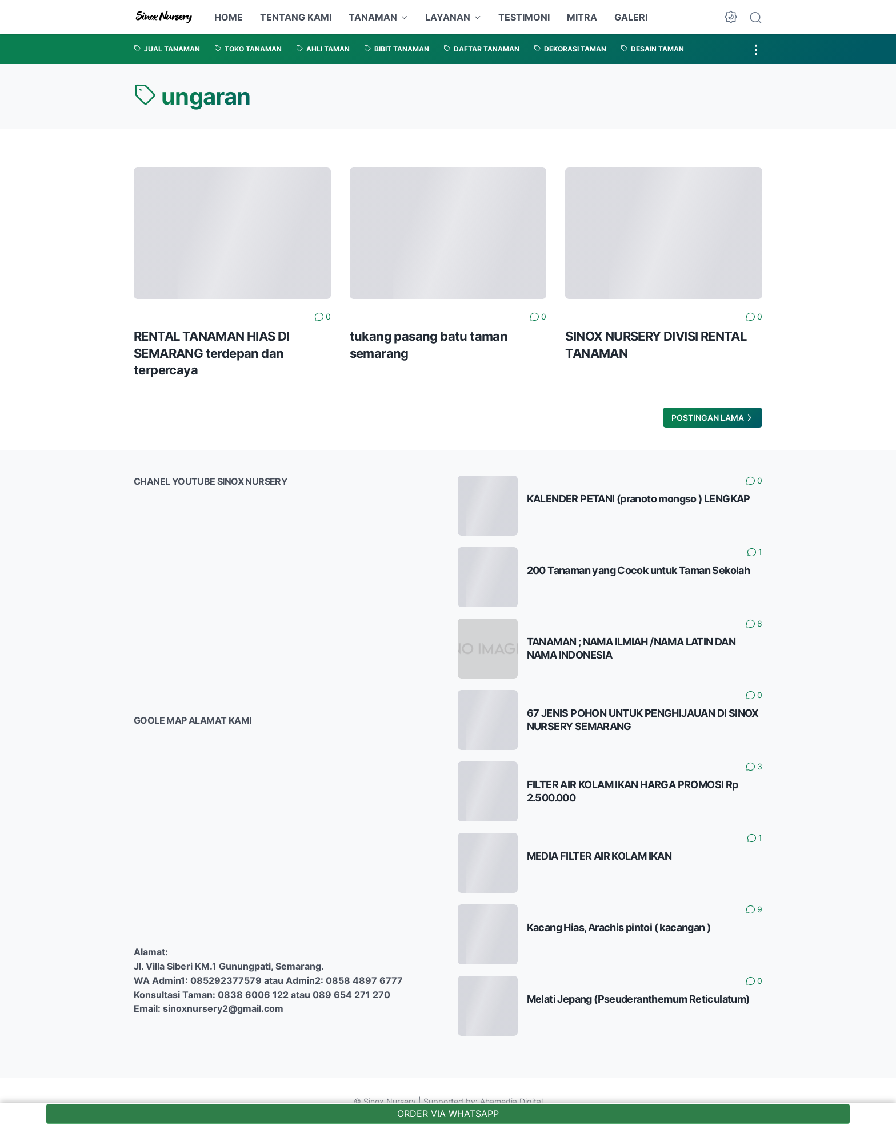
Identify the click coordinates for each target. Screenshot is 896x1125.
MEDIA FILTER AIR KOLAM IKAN (599, 856)
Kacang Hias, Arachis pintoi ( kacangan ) (619, 927)
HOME (228, 17)
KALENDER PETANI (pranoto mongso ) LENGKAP (638, 499)
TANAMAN (373, 17)
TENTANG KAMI (295, 17)
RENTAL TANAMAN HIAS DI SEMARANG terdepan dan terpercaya (212, 353)
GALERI (630, 17)
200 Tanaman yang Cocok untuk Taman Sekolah (638, 570)
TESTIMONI (524, 17)
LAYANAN (447, 17)
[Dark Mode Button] (731, 17)
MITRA (582, 17)
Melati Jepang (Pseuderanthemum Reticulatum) (638, 999)
